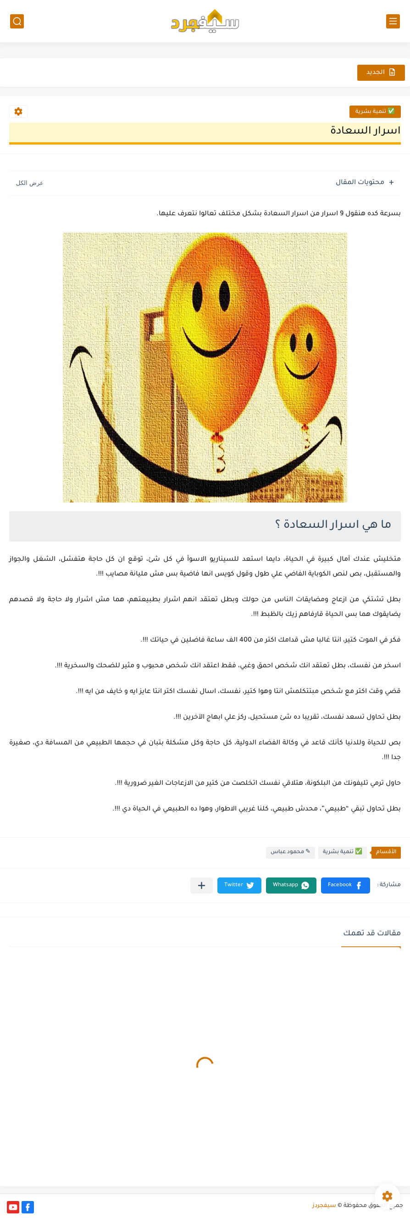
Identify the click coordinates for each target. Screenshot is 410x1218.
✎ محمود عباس (290, 852)
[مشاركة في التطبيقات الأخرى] (201, 885)
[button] (345, 885)
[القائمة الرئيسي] (393, 21)
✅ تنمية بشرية (375, 112)
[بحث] (17, 21)
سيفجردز (324, 1206)
